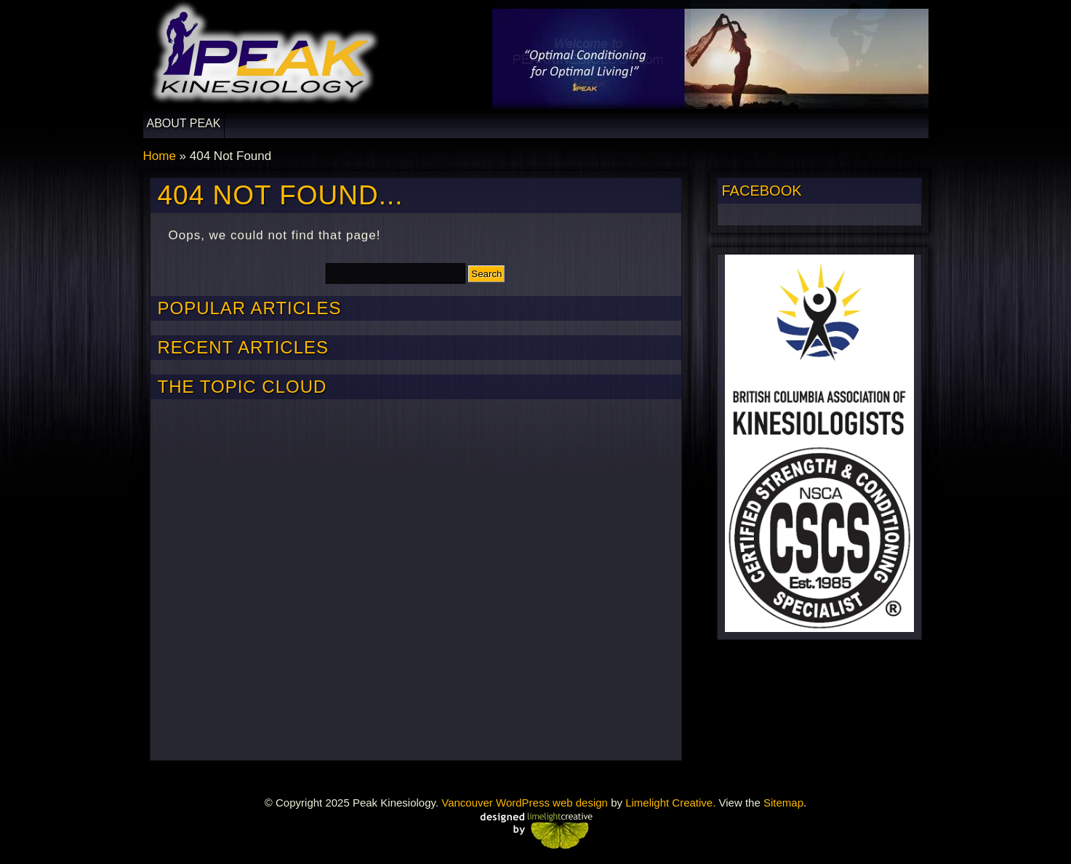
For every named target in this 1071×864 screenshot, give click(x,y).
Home (159, 156)
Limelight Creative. (670, 802)
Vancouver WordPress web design (524, 802)
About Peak (184, 123)
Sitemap (783, 802)
